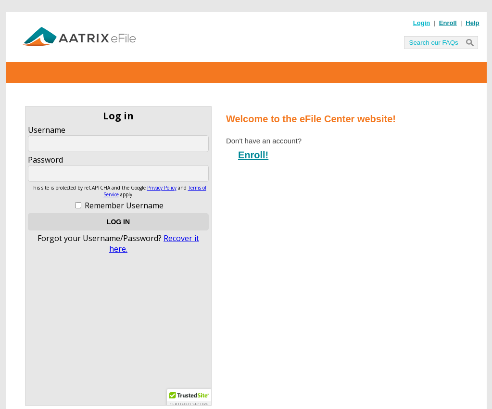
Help (472, 22)
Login (421, 22)
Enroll (448, 22)
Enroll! (253, 155)
